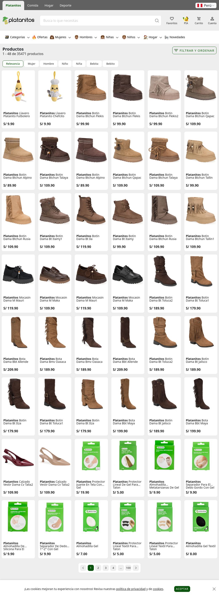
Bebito (110, 63)
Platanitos (13, 5)
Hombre (48, 63)
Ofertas (40, 37)
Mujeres (60, 37)
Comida (32, 5)
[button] (205, 5)
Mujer (31, 63)
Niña (79, 63)
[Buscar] (157, 20)
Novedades (174, 37)
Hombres (85, 37)
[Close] (214, 589)
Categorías (17, 37)
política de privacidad (131, 589)
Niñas (109, 37)
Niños (131, 37)
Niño (65, 63)
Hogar (49, 5)
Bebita (94, 63)
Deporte (65, 5)
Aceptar (182, 589)
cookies (158, 589)
